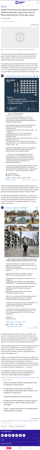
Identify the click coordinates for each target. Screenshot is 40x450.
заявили (23, 195)
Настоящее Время (5, 18)
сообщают (4, 60)
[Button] (35, 25)
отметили (31, 186)
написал (33, 357)
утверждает (6, 371)
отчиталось (29, 334)
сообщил (34, 345)
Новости (4, 7)
